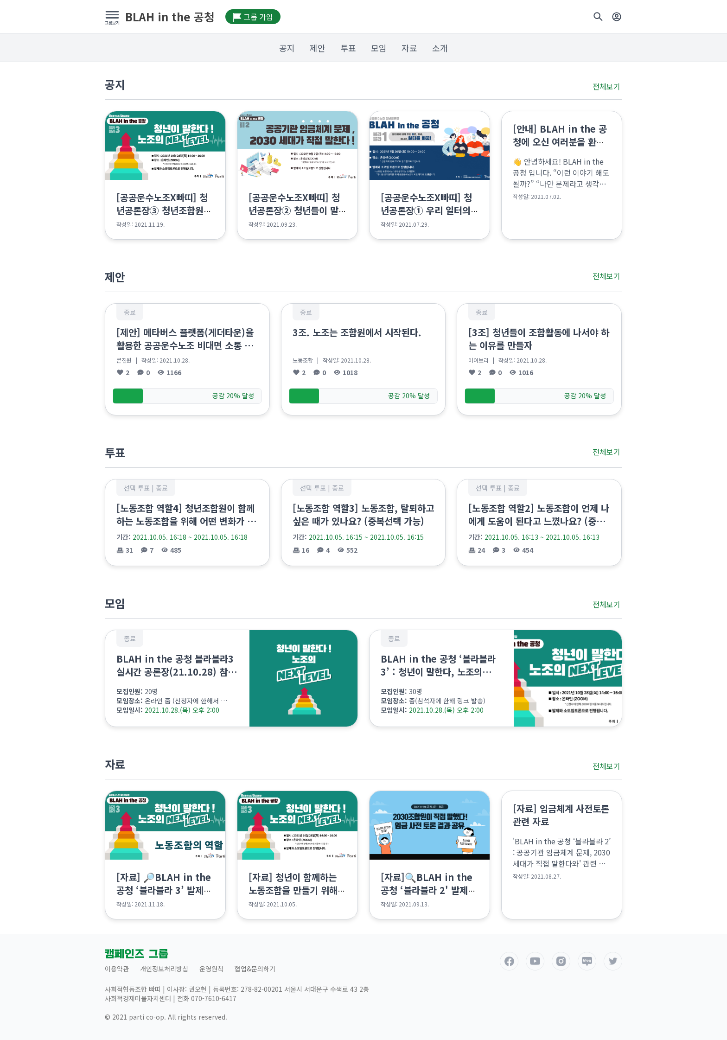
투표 (348, 48)
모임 (379, 48)
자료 (409, 48)
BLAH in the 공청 (169, 16)
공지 (287, 48)
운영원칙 (211, 968)
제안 (317, 48)
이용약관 (117, 968)
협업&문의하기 (255, 968)
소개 (440, 48)
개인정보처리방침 (164, 968)
